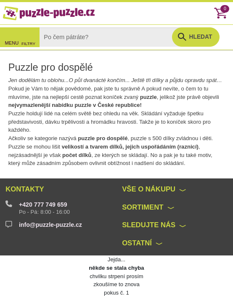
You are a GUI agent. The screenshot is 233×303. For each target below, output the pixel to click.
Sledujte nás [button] (148, 225)
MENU (12, 42)
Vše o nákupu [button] (148, 189)
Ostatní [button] (137, 243)
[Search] (112, 37)
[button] (196, 37)
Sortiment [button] (142, 207)
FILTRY (28, 43)
